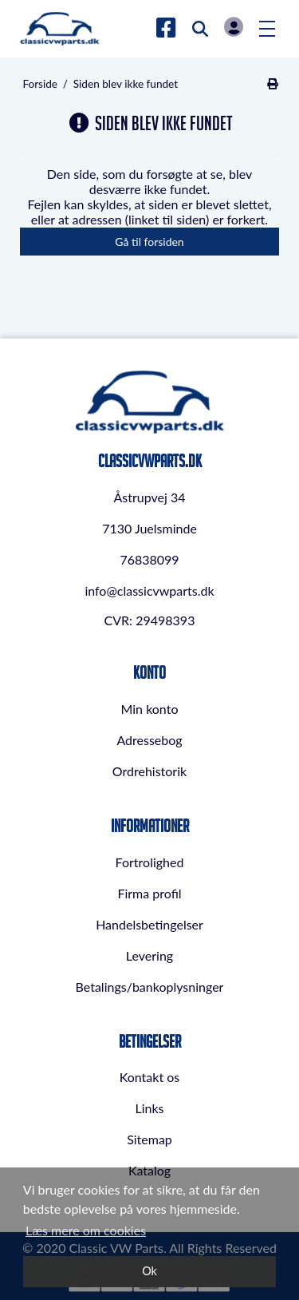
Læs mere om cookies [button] (86, 1230)
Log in (233, 27)
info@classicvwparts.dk (149, 590)
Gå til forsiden (149, 241)
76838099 (149, 559)
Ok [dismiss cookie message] (149, 1271)
